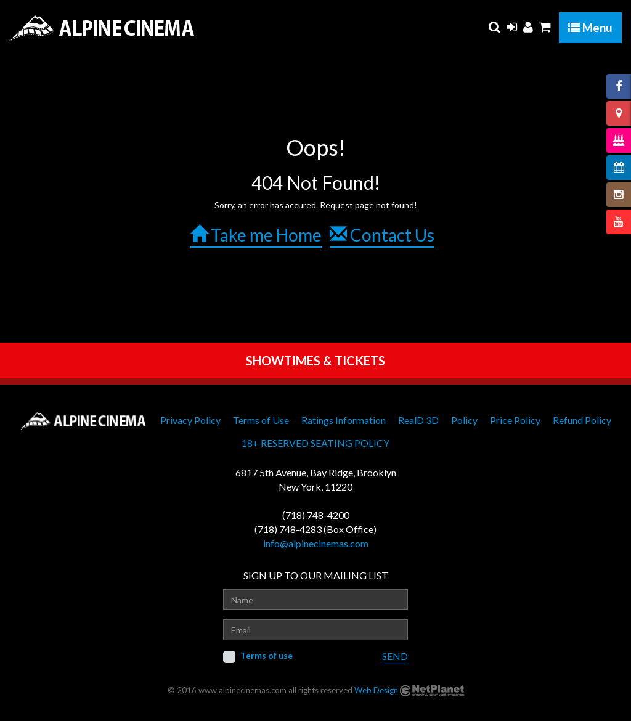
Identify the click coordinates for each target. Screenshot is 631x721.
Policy (464, 420)
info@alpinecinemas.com (315, 543)
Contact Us (382, 234)
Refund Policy (582, 420)
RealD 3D (418, 420)
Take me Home (256, 234)
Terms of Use (261, 420)
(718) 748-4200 (315, 515)
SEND (395, 656)
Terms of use (266, 655)
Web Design (376, 690)
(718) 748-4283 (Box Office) (315, 529)
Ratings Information (343, 420)
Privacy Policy (190, 420)
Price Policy (515, 420)
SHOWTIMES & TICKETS (315, 360)
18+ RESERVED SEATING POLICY (315, 443)
